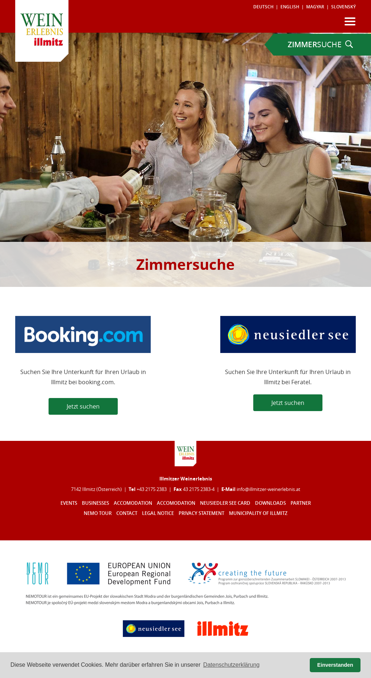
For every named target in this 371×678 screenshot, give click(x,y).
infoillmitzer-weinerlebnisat (268, 489)
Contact (126, 513)
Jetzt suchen (83, 406)
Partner (301, 503)
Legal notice (158, 513)
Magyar (315, 7)
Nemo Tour (98, 513)
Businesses (95, 503)
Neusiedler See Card (225, 503)
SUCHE (320, 44)
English (289, 7)
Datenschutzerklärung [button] (231, 665)
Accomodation (133, 503)
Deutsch (263, 7)
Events (69, 503)
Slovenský (343, 7)
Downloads (270, 503)
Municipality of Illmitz (258, 513)
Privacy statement (201, 513)
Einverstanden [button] (335, 665)
